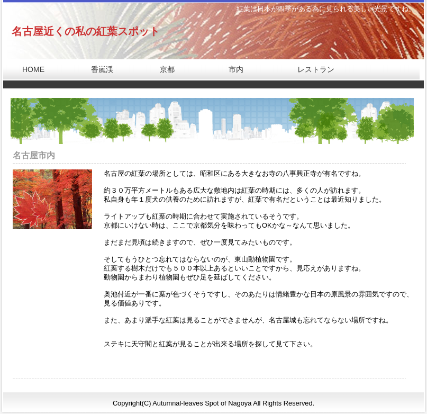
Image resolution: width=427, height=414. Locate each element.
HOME (25, 69)
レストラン (308, 69)
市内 (228, 69)
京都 (160, 69)
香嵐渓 (94, 69)
